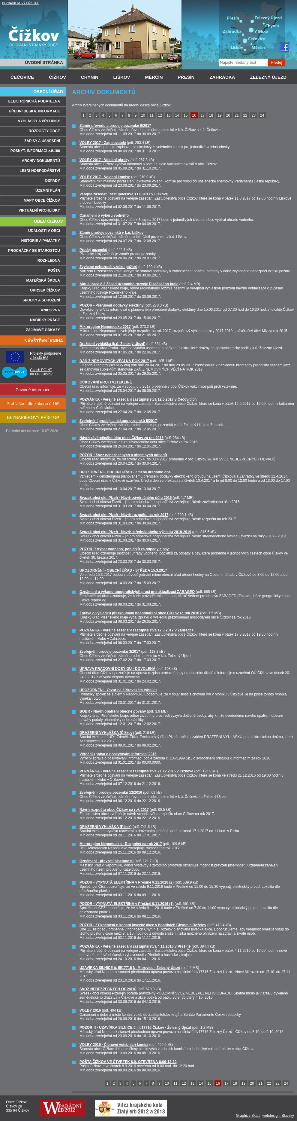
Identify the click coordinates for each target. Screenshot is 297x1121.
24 (262, 115)
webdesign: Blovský (278, 1115)
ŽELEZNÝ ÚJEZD (268, 77)
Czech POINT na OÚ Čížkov (41, 372)
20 (228, 115)
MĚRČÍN (154, 77)
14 (177, 115)
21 (236, 115)
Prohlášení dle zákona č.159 (33, 403)
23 (254, 115)
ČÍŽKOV (57, 77)
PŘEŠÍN (186, 77)
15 (186, 115)
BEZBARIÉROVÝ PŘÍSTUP (20, 3)
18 (211, 115)
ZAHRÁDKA (222, 77)
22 (245, 115)
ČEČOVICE (22, 77)
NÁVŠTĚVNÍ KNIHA (44, 340)
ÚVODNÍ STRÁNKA (44, 62)
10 (143, 115)
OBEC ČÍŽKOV (48, 221)
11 (152, 115)
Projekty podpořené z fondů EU (45, 355)
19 (219, 115)
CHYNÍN (89, 77)
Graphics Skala (248, 1115)
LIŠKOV (121, 77)
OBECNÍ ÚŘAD (48, 91)
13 (168, 115)
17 (203, 115)
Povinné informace (33, 389)
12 (160, 115)
